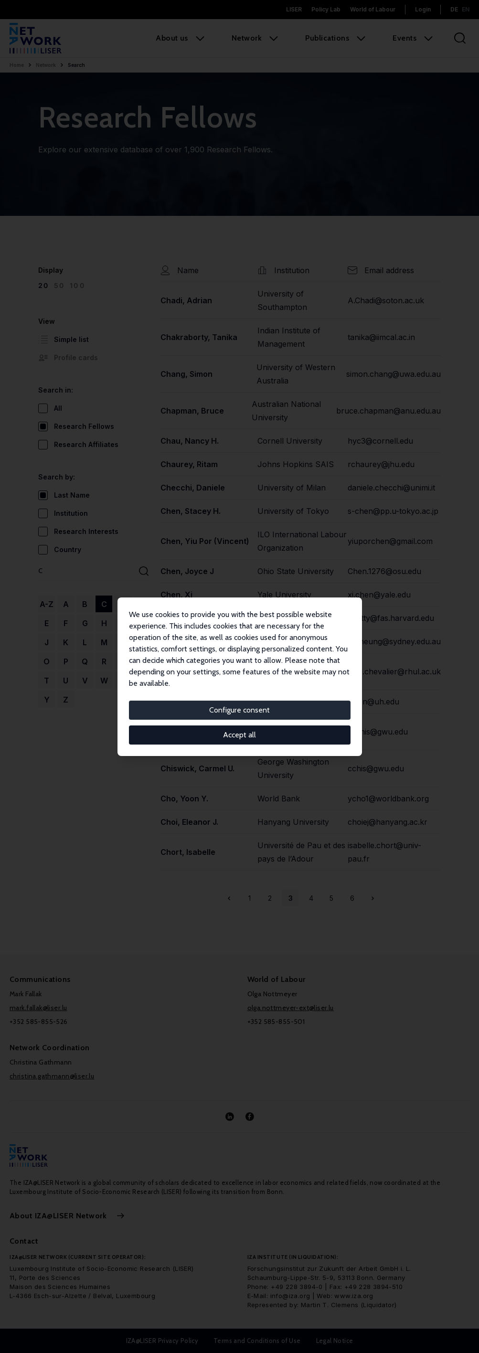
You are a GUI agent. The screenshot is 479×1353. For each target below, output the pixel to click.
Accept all (239, 734)
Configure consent (239, 709)
